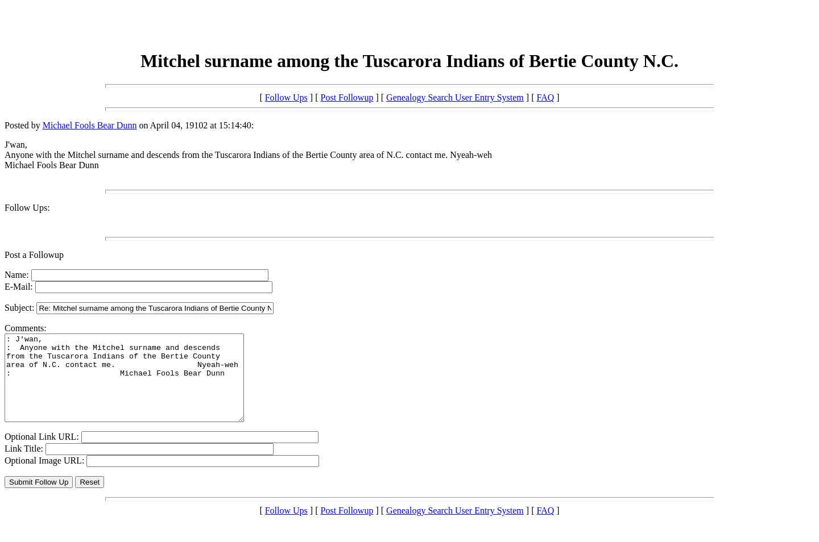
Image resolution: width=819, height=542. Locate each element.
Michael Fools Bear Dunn (90, 125)
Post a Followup (34, 255)
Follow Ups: (27, 207)
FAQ (545, 97)
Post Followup (347, 97)
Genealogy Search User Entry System (455, 97)
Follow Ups (286, 97)
